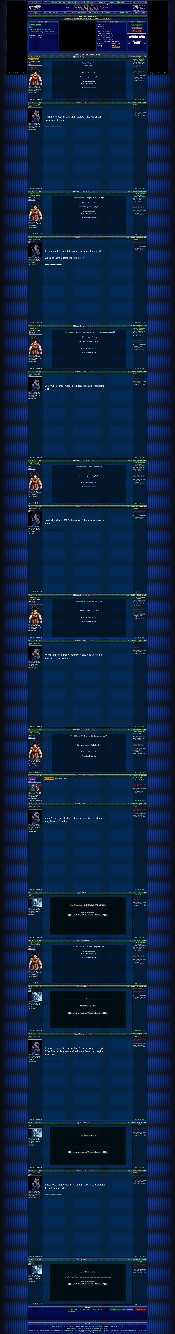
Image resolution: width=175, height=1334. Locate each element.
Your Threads (92, 12)
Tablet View (89, 1328)
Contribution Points (68, 12)
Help (145, 2)
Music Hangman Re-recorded (40, 29)
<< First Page (73, 1309)
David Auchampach (97, 1326)
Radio (128, 2)
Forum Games (49, 32)
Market (112, 2)
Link (128, 57)
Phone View (81, 1328)
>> (145, 43)
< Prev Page (84, 1309)
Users (140, 2)
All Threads (53, 12)
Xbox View (103, 1328)
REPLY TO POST (140, 99)
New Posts (81, 12)
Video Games (91, 2)
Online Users (124, 12)
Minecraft (120, 2)
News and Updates (109, 12)
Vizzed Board (79, 2)
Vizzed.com (52, 2)
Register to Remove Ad (17, 73)
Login (35, 13)
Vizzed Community (36, 32)
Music (32, 27)
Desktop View (71, 1328)
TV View (96, 1328)
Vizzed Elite (137, 777)
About (135, 2)
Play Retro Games (65, 2)
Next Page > (97, 1309)
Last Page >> (72, 1311)
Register (35, 2)
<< (129, 43)
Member (136, 105)
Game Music (103, 2)
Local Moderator (139, 59)
